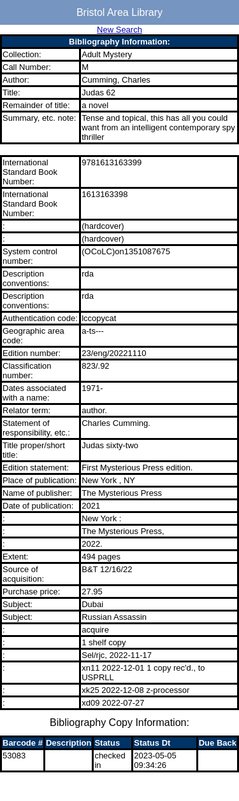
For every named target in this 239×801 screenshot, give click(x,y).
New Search (119, 29)
